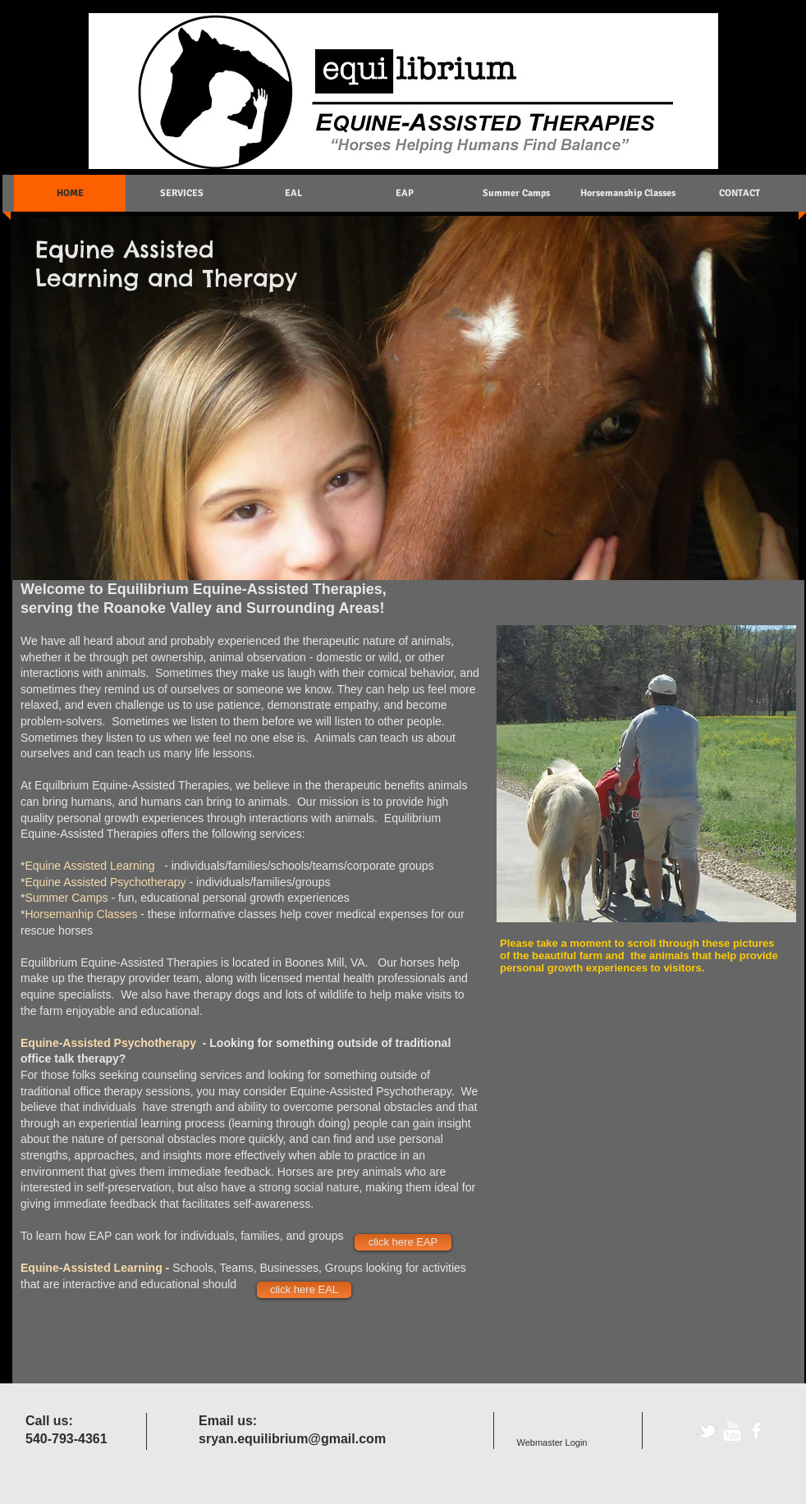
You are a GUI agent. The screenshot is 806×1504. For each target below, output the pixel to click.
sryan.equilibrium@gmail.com (292, 1439)
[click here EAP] (403, 1242)
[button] (646, 773)
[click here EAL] (304, 1290)
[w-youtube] (731, 1430)
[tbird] (707, 1430)
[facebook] (756, 1430)
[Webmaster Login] (552, 1443)
